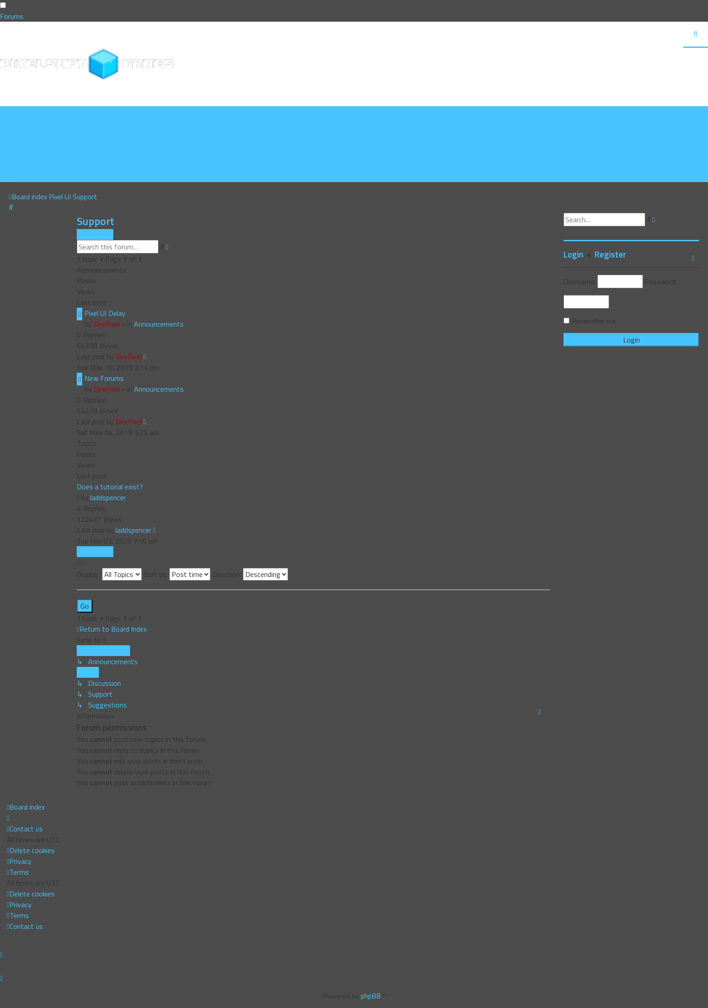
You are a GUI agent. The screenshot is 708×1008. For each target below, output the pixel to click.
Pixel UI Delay (105, 313)
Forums (11, 16)
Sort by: (177, 574)
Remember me (594, 320)
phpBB (371, 995)
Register (610, 254)
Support (95, 221)
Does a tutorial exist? (110, 486)
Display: (109, 574)
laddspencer (108, 497)
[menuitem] (30, 122)
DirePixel (106, 324)
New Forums (104, 378)
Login (573, 254)
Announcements (159, 324)
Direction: (250, 574)
